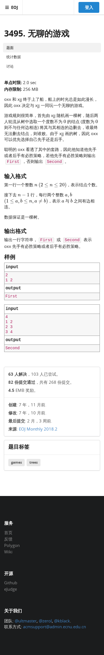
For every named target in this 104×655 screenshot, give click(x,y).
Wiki (8, 551)
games (16, 462)
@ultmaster (26, 621)
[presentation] (65, 121)
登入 (89, 7)
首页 (8, 532)
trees (33, 462)
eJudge (10, 589)
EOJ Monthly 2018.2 (38, 429)
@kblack (62, 621)
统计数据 (13, 56)
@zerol (45, 621)
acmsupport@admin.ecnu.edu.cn (54, 626)
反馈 (8, 539)
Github (10, 582)
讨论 (10, 66)
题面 (10, 47)
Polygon (12, 545)
